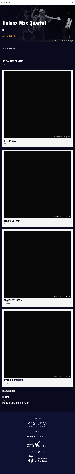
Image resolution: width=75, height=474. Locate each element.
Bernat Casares (12, 220)
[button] (72, 2)
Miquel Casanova (13, 300)
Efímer (5, 397)
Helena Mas (10, 140)
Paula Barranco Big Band (15, 403)
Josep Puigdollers (13, 380)
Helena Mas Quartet (12, 61)
